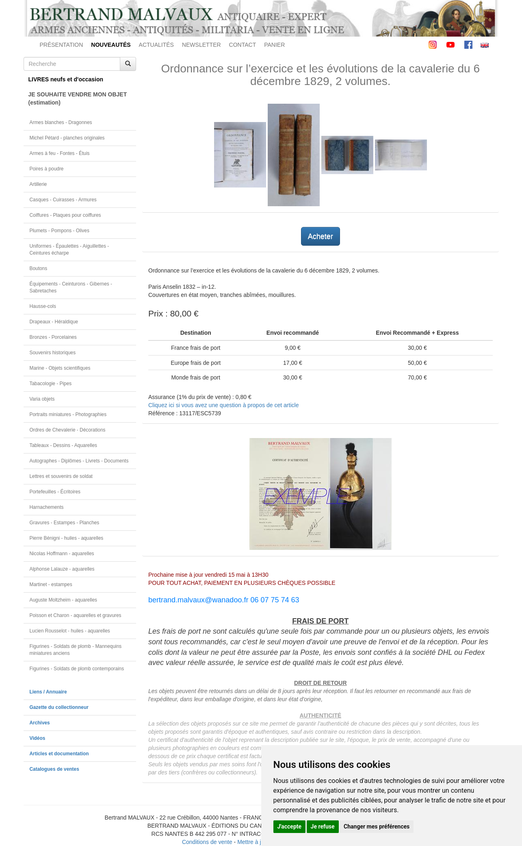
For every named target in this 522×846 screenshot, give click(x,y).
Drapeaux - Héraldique (54, 322)
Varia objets (42, 399)
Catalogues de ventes (54, 769)
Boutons (39, 268)
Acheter (320, 236)
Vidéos (37, 738)
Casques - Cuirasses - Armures (63, 200)
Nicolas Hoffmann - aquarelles (62, 553)
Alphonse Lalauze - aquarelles (62, 569)
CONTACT (242, 44)
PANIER (274, 44)
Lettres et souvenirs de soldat (61, 476)
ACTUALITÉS (156, 44)
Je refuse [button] (323, 826)
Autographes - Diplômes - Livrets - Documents (79, 461)
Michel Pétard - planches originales (67, 138)
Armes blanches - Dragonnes (61, 122)
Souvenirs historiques (53, 352)
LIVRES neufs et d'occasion (66, 79)
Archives (40, 723)
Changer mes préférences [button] (376, 826)
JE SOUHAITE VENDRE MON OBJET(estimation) (77, 98)
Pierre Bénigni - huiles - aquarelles (67, 538)
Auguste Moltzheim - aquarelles (63, 600)
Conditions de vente (207, 842)
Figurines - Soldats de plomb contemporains (77, 669)
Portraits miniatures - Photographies (68, 414)
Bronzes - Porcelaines (53, 337)
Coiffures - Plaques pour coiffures (65, 215)
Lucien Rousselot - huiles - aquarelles (70, 631)
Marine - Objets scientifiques (60, 368)
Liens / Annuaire (48, 692)
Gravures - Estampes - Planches (65, 522)
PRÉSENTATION (61, 44)
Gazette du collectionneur (59, 707)
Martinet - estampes (51, 584)
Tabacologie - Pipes (51, 383)
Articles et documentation (59, 754)
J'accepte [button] (289, 826)
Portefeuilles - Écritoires (55, 492)
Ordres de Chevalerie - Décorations (68, 430)
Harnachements (47, 507)
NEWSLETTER (201, 44)
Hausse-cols (43, 306)
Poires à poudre (47, 169)
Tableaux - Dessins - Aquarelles (63, 445)
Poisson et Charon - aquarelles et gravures (75, 615)
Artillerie (38, 184)
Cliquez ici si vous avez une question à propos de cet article (223, 405)
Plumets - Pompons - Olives (59, 230)
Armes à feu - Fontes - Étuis (60, 153)
